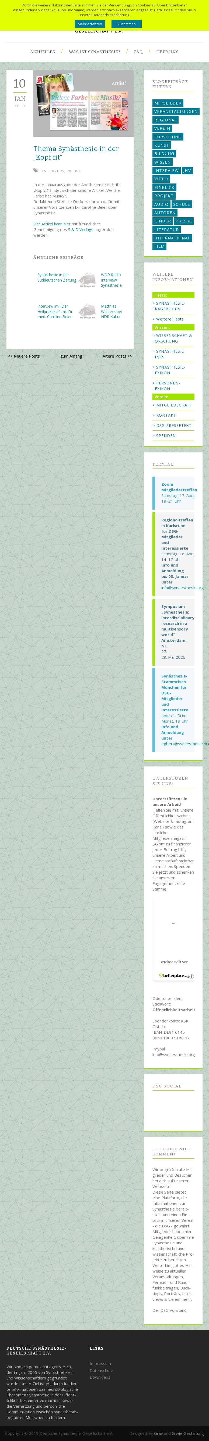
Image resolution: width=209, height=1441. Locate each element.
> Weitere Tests (168, 319)
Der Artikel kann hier (52, 223)
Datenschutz (101, 1370)
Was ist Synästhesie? (94, 51)
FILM (159, 246)
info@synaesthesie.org (182, 587)
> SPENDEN (164, 435)
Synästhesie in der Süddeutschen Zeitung (56, 277)
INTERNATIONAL (172, 237)
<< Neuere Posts (24, 356)
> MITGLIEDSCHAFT (172, 405)
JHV (187, 170)
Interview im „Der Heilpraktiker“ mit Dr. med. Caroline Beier (55, 311)
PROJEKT (164, 195)
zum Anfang (71, 356)
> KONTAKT (164, 415)
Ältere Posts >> (117, 356)
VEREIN (162, 128)
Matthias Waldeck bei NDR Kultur (111, 311)
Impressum (100, 1363)
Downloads (100, 1377)
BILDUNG (164, 153)
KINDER (162, 221)
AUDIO (161, 204)
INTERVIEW (166, 170)
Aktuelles (42, 51)
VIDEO (161, 178)
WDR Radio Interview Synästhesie (111, 280)
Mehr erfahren (90, 23)
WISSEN (162, 162)
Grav (158, 1433)
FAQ (138, 51)
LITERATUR (166, 229)
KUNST (161, 145)
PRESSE (74, 171)
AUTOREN (165, 212)
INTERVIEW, (54, 171)
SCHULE (181, 204)
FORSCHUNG (168, 136)
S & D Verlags (80, 229)
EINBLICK (164, 187)
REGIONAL (165, 120)
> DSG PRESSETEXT (171, 425)
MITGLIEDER (168, 103)
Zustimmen (126, 23)
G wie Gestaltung (188, 1433)
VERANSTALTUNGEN (176, 111)
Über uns (167, 51)
